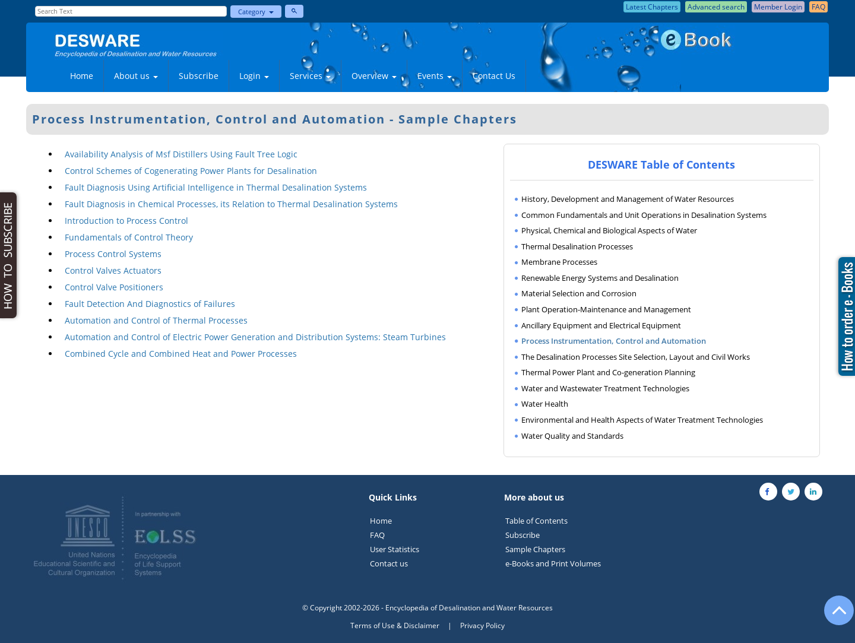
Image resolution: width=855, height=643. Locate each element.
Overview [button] (374, 75)
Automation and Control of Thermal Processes (156, 320)
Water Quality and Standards (572, 435)
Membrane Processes (559, 261)
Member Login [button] (778, 6)
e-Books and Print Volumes (553, 563)
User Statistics (394, 549)
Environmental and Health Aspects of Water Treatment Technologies (642, 419)
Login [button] (254, 75)
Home (81, 75)
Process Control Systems (113, 253)
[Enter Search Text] (131, 11)
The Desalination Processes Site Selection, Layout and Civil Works (635, 356)
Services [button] (310, 75)
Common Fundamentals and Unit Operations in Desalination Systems (644, 215)
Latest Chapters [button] (652, 6)
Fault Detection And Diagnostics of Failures (150, 303)
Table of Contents (536, 520)
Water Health (544, 403)
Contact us (389, 563)
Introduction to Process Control (126, 220)
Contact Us (494, 75)
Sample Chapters (535, 549)
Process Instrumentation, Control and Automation (613, 340)
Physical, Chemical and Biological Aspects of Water (609, 230)
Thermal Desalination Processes (577, 246)
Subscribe (198, 75)
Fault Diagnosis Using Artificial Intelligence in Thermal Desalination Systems (216, 187)
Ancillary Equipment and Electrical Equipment (601, 325)
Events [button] (434, 75)
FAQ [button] (818, 6)
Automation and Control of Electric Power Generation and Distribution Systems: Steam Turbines (255, 337)
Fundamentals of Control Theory (129, 237)
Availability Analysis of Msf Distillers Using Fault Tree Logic (181, 154)
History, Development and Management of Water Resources (627, 199)
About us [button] (136, 75)
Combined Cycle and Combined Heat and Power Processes (181, 353)
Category (256, 11)
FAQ (377, 535)
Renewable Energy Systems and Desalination (600, 278)
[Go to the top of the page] (833, 616)
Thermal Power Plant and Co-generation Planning (608, 372)
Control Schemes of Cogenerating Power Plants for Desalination (191, 170)
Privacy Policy (482, 625)
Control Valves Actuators (113, 270)
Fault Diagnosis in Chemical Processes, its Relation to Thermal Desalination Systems (231, 204)
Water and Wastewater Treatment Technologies (605, 388)
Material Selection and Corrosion (578, 293)
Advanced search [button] (716, 6)
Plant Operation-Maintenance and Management (606, 309)
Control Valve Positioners (114, 287)
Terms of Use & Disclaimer (394, 625)
